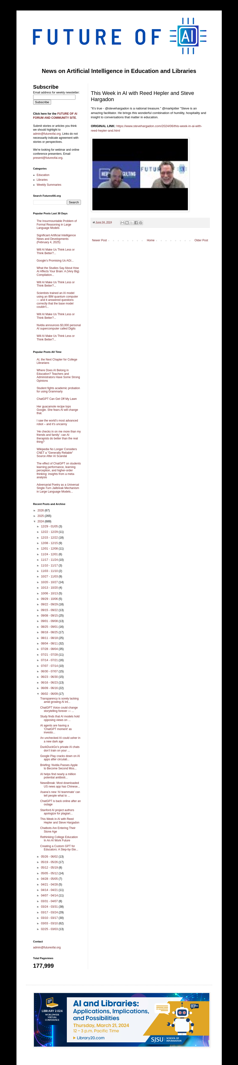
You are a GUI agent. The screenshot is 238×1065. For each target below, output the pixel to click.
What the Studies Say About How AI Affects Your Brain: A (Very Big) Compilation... (58, 271)
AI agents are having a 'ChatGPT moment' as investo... (56, 729)
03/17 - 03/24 (49, 912)
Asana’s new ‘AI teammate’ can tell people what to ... (60, 793)
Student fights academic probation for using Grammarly (58, 389)
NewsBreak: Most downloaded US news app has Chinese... (60, 784)
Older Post (201, 240)
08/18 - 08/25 (49, 632)
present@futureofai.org (48, 157)
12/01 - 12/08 (49, 548)
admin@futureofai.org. (47, 133)
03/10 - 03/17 (49, 918)
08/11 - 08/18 (49, 638)
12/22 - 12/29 (49, 532)
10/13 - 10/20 (49, 587)
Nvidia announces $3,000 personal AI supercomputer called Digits (59, 327)
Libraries (42, 179)
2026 (41, 510)
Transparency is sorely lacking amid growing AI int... (59, 700)
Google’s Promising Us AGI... (55, 260)
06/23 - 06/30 (49, 677)
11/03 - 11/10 (49, 571)
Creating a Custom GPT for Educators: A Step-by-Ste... (59, 847)
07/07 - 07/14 (49, 666)
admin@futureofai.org (47, 947)
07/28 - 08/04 (49, 649)
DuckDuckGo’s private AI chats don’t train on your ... (59, 748)
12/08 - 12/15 (49, 543)
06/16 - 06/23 (49, 682)
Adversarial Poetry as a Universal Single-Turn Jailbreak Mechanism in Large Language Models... (58, 488)
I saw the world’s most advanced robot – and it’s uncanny (57, 422)
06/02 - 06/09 (49, 693)
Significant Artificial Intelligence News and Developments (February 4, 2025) (56, 239)
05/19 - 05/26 (49, 862)
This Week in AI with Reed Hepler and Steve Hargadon (59, 820)
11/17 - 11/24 (49, 559)
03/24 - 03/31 (49, 906)
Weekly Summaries (49, 184)
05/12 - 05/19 (49, 867)
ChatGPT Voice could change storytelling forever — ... (59, 709)
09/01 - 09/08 (49, 621)
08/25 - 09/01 (49, 626)
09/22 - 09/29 (49, 604)
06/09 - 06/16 (49, 688)
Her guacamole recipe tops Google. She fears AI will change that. (57, 410)
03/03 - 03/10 (49, 923)
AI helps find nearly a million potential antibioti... (58, 775)
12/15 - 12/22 (49, 537)
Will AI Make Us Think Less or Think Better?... (56, 251)
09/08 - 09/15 (49, 615)
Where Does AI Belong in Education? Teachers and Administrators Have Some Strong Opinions (58, 375)
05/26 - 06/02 (49, 856)
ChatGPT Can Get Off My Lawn (57, 399)
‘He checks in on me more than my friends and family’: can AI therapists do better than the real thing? (59, 436)
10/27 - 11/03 (49, 576)
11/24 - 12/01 (49, 554)
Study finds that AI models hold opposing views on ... (59, 718)
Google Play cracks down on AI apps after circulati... (60, 757)
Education (43, 175)
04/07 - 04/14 (49, 895)
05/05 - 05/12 (49, 873)
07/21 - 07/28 (49, 654)
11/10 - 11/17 (49, 565)
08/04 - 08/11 (49, 643)
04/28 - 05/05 (49, 878)
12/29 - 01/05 (49, 526)
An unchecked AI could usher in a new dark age (60, 739)
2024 (41, 521)
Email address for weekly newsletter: (56, 92)
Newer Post (99, 240)
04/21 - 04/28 (49, 884)
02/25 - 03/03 (49, 929)
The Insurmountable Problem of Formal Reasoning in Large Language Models (57, 224)
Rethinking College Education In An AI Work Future (59, 838)
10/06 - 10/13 (49, 593)
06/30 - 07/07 (49, 671)
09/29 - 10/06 (49, 599)
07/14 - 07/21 (49, 660)
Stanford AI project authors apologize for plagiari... (57, 811)
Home (150, 240)
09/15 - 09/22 (49, 610)
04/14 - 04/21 (49, 890)
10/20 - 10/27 (49, 582)
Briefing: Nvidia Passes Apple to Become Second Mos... (59, 766)
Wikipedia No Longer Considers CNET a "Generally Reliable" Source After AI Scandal (57, 453)
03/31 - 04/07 (49, 901)
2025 (41, 516)
